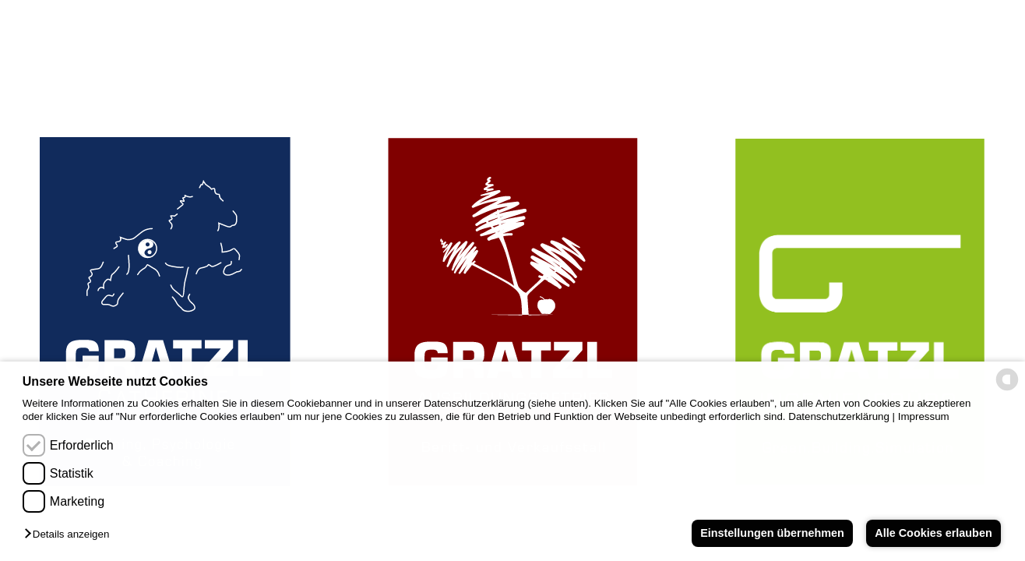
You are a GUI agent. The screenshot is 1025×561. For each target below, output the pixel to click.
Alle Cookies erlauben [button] (933, 533)
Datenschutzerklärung (838, 416)
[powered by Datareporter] (1007, 389)
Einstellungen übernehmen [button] (772, 533)
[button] (70, 534)
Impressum (923, 416)
